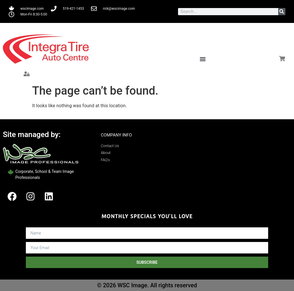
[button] (202, 59)
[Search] (281, 11)
